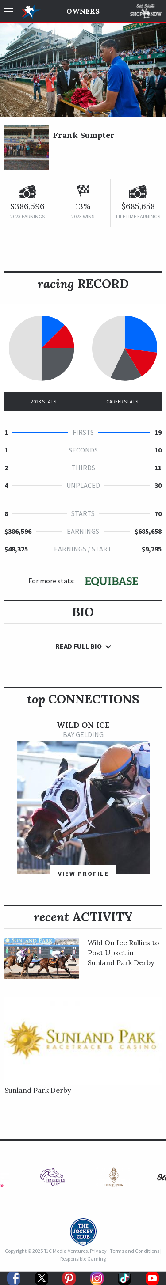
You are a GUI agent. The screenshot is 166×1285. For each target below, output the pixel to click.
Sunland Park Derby (37, 1090)
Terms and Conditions (134, 1250)
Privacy (98, 1250)
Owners (83, 11)
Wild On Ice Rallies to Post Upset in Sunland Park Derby (123, 952)
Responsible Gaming (83, 1258)
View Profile (83, 874)
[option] (83, 806)
